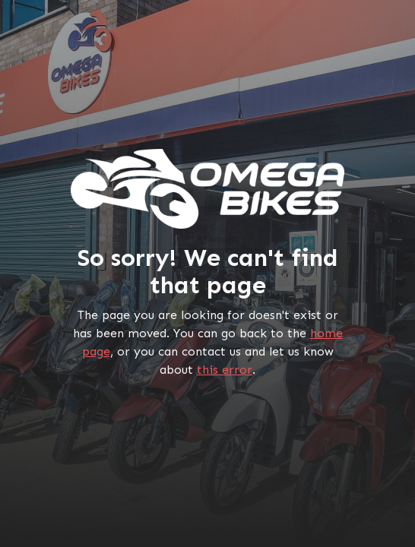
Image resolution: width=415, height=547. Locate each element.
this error (224, 369)
